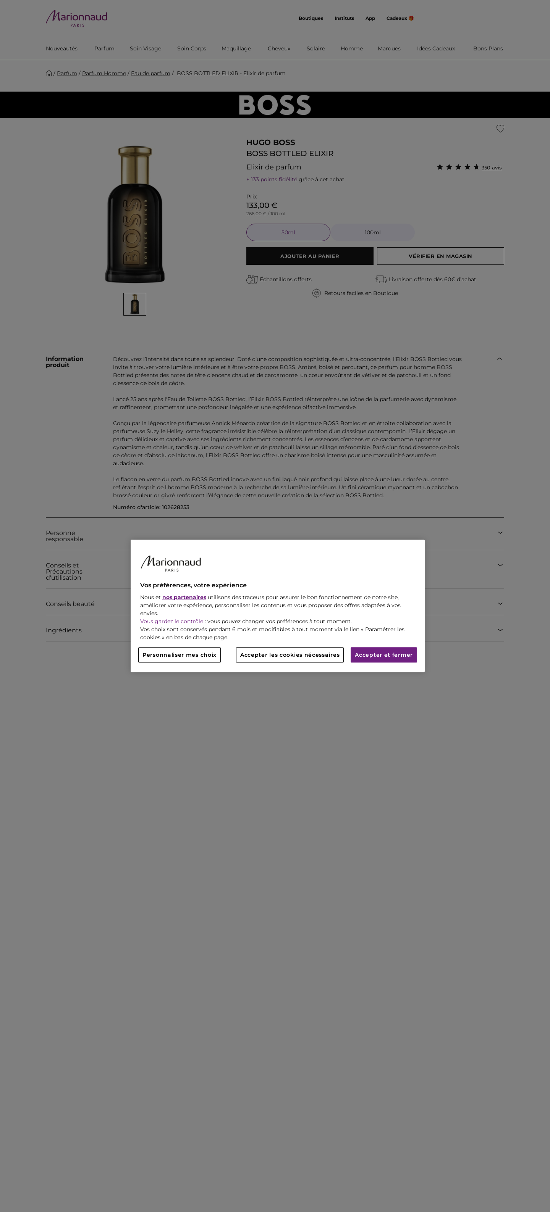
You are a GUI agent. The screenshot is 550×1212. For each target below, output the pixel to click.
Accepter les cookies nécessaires (290, 655)
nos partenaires (184, 597)
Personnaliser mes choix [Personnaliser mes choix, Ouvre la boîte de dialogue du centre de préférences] (179, 655)
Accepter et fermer (384, 655)
